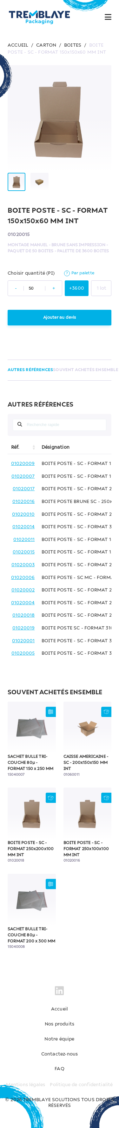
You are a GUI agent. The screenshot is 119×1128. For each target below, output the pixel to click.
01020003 (23, 565)
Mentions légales (25, 1085)
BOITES (72, 45)
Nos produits (59, 1024)
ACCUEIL (18, 45)
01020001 (23, 641)
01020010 (23, 514)
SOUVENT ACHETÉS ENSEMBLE (85, 370)
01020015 (24, 552)
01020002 (23, 590)
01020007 (23, 476)
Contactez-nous (59, 1054)
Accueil (59, 1009)
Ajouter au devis (59, 318)
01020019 (23, 628)
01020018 (23, 615)
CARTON (46, 45)
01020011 (24, 539)
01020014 (23, 527)
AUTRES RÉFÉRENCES (30, 370)
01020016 (23, 501)
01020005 (23, 653)
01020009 (23, 463)
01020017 (24, 489)
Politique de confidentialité (81, 1085)
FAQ (59, 1069)
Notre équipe (59, 1039)
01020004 (23, 603)
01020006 (23, 577)
